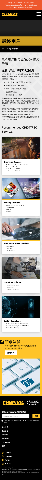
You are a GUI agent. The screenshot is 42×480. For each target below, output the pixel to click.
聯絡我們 (5, 435)
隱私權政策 (6, 438)
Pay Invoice (6, 442)
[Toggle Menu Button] (39, 14)
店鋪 (3, 446)
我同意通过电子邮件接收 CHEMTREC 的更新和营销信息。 (21, 422)
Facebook (8, 456)
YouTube (8, 464)
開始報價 (10, 353)
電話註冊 (5, 431)
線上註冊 (5, 427)
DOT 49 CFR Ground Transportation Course (19, 4)
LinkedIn (8, 452)
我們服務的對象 (12, 49)
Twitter (7, 460)
